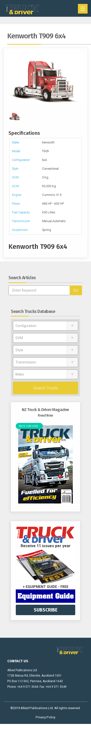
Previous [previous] (10, 79)
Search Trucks (45, 387)
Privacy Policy (45, 717)
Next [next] (80, 79)
